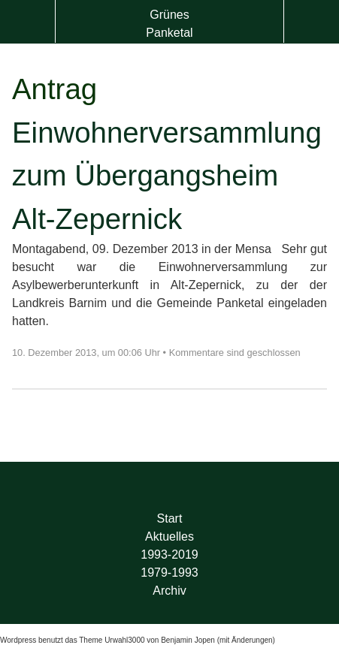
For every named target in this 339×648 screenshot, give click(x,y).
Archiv (169, 590)
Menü (27, 21)
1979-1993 (169, 572)
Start (170, 518)
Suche (311, 21)
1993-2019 (169, 554)
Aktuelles (169, 536)
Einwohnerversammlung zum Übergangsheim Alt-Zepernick (167, 175)
